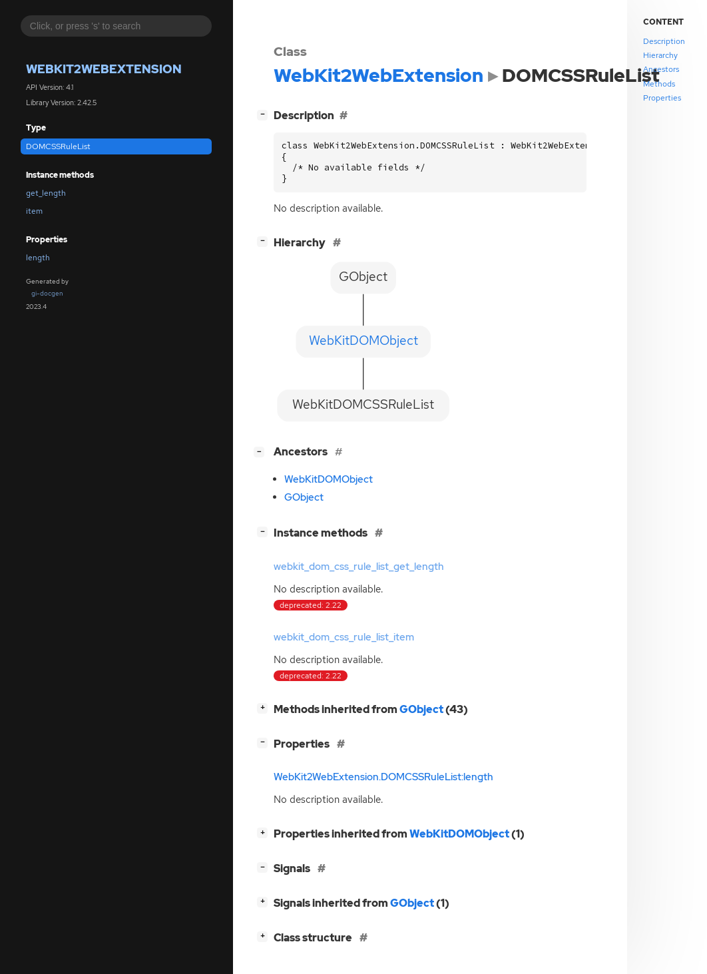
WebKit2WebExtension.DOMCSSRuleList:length (383, 777)
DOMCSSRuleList (58, 146)
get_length (46, 193)
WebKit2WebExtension (104, 69)
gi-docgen (47, 293)
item (34, 211)
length (38, 257)
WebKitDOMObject (328, 479)
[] (265, 114)
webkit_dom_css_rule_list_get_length (359, 566)
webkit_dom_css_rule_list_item (344, 637)
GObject (304, 497)
